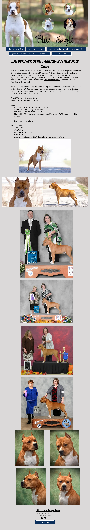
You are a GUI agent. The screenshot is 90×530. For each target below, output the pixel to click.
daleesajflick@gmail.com (45, 515)
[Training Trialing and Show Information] (66, 49)
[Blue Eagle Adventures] (42, 518)
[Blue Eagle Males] (15, 49)
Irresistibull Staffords (52, 80)
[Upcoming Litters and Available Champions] (30, 54)
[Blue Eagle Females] (36, 49)
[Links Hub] (62, 54)
